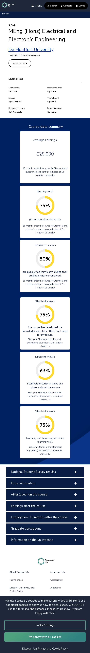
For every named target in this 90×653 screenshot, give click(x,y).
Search (52, 5)
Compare (66, 5)
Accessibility (56, 580)
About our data (57, 572)
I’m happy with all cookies (45, 637)
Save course (19, 63)
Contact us (55, 587)
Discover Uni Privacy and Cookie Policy (45, 649)
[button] (6, 14)
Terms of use (16, 580)
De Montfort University (30, 50)
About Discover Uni (19, 572)
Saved (80, 5)
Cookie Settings (45, 625)
